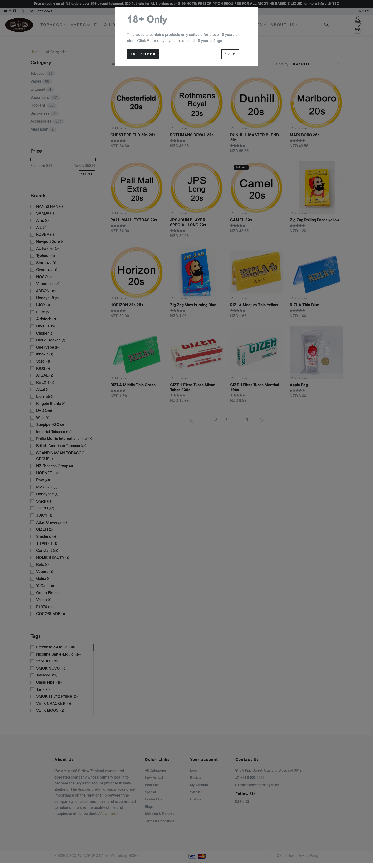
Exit (230, 54)
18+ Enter (143, 54)
